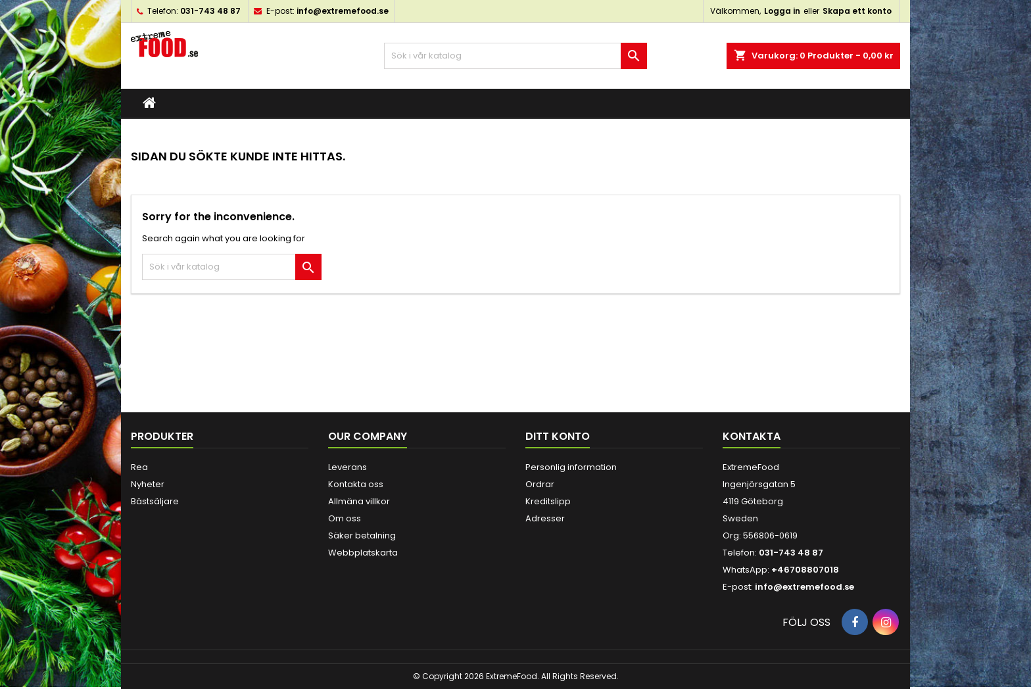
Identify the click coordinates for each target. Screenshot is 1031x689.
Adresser (545, 518)
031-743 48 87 (210, 10)
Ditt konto (557, 436)
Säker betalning (362, 535)
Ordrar (539, 484)
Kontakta (751, 436)
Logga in (782, 10)
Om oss (344, 518)
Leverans (347, 467)
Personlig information (571, 467)
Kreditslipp (548, 501)
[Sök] (515, 56)
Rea (139, 467)
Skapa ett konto (857, 10)
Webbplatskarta (363, 552)
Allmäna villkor (359, 501)
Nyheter (147, 484)
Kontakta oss (355, 484)
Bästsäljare (155, 501)
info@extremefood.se (343, 10)
